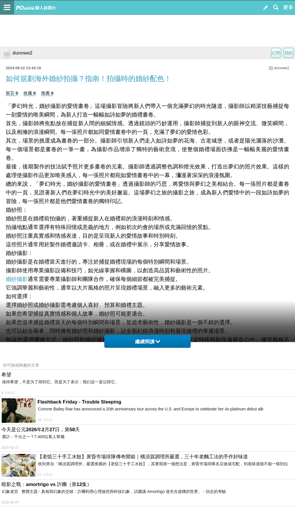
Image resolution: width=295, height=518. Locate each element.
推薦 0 (47, 93)
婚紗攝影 (17, 279)
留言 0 (12, 93)
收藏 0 (29, 93)
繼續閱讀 (147, 341)
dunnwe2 (16, 53)
